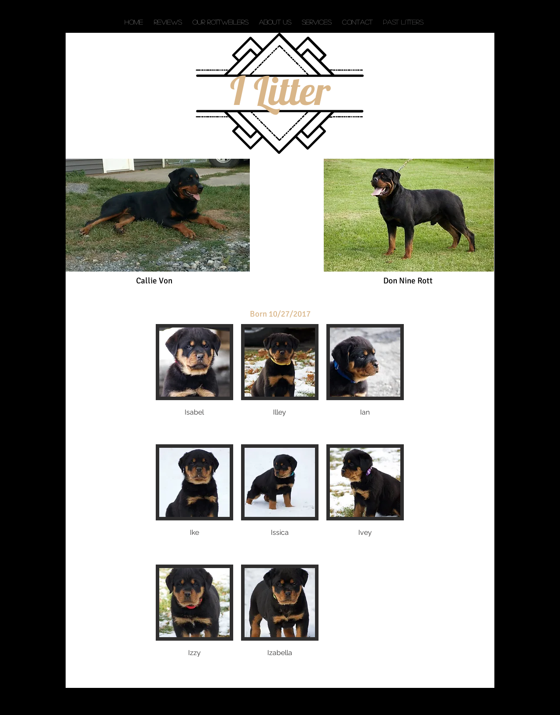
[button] (194, 380)
